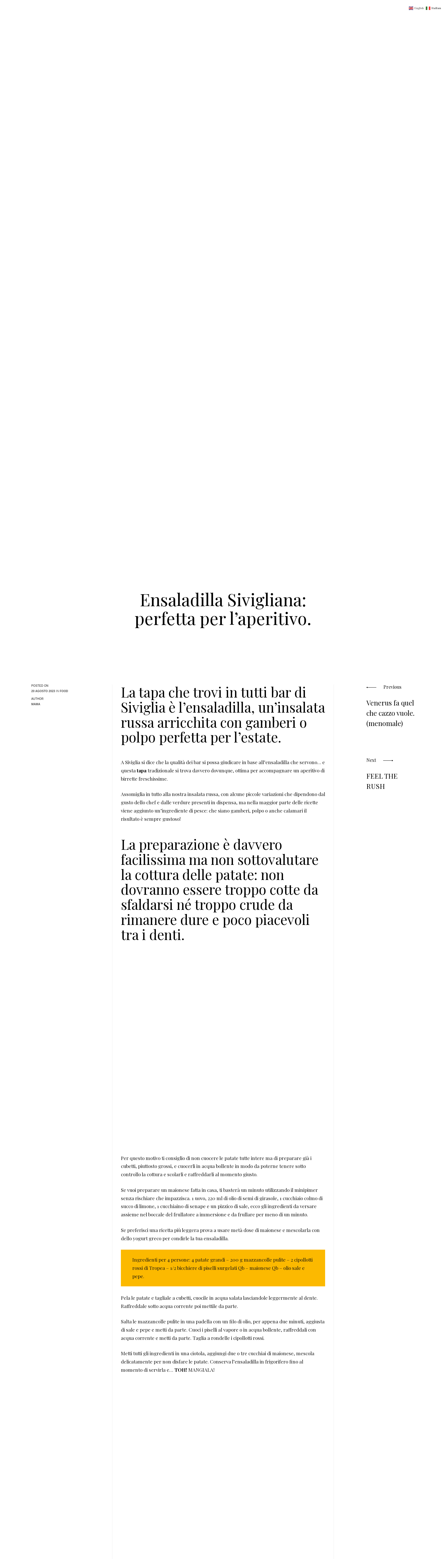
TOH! (181, 1370)
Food (64, 691)
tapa (141, 770)
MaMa (35, 704)
